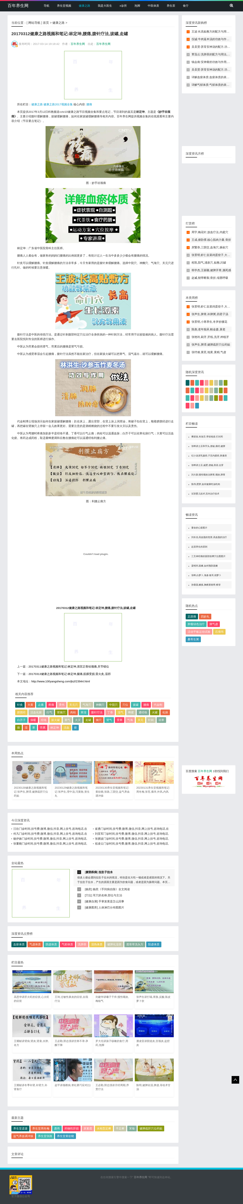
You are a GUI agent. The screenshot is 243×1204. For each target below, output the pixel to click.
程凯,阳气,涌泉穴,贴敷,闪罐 (209, 262)
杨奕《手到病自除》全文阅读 (111, 889)
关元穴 (73, 704)
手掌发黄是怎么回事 (111, 901)
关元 (140, 720)
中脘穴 (113, 704)
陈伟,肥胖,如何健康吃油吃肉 (205, 484)
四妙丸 (205, 616)
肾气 (109, 720)
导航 (46, 5)
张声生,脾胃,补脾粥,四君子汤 (210, 314)
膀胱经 (21, 712)
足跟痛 (192, 616)
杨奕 (88, 889)
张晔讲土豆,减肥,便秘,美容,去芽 (207, 465)
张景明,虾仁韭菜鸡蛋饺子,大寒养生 (214, 255)
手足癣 (120, 1128)
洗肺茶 (82, 944)
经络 (44, 720)
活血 (66, 727)
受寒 (119, 720)
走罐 (88, 720)
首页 (46, 22)
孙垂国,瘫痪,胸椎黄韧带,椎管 (206, 584)
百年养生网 (18, 5)
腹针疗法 (97, 712)
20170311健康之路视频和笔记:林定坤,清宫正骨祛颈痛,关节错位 (68, 666)
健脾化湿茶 (114, 944)
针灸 (20, 704)
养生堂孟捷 (20, 1128)
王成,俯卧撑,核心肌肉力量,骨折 (211, 239)
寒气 (67, 720)
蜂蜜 (131, 712)
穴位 (125, 704)
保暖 (33, 720)
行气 (49, 712)
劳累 (43, 727)
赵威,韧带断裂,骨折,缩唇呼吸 (210, 277)
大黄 (30, 704)
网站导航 (34, 22)
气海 (130, 720)
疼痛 (51, 704)
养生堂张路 (45, 1136)
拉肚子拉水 (106, 872)
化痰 (165, 712)
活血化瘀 (36, 712)
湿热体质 (97, 944)
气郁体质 (67, 944)
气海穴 (87, 704)
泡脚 (137, 5)
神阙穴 (100, 704)
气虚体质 (35, 944)
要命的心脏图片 (199, 527)
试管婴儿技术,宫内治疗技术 (205, 493)
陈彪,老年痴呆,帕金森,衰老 (208, 329)
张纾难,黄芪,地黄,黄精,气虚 (209, 352)
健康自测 (91, 901)
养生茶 (171, 5)
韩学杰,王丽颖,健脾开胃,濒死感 (211, 270)
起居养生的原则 (199, 546)
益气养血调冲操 (23, 1136)
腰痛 (89, 104)
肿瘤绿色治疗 (196, 624)
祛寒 (161, 720)
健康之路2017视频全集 (58, 104)
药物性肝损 (72, 1128)
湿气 (120, 712)
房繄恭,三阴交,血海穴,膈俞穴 (210, 247)
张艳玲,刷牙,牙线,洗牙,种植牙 (210, 337)
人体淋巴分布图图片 (111, 907)
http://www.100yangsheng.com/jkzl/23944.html (60, 681)
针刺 (151, 720)
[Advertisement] (93, 75)
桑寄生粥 (193, 639)
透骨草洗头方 (134, 944)
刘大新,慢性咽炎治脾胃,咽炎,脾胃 (208, 474)
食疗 (186, 5)
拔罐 (136, 704)
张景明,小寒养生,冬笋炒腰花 (209, 321)
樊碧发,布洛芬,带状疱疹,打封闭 (207, 436)
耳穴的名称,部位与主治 (107, 895)
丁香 (110, 712)
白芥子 (21, 720)
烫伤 (62, 704)
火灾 (78, 720)
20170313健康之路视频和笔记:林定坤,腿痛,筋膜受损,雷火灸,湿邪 (69, 674)
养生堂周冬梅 (40, 1128)
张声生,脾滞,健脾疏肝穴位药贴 (211, 344)
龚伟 (57, 1128)
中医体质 (153, 5)
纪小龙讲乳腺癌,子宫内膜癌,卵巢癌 (209, 455)
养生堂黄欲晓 (65, 1136)
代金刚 (158, 704)
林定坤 (54, 727)
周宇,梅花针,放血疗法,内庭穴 (210, 232)
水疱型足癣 (104, 1128)
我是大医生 (105, 5)
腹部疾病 (91, 872)
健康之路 (84, 5)
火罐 (155, 712)
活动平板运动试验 (199, 631)
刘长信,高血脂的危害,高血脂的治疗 (209, 537)
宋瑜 (132, 1128)
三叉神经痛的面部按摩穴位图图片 (208, 556)
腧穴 (99, 720)
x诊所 (123, 5)
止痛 (41, 704)
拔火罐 (55, 720)
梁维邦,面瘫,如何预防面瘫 (204, 565)
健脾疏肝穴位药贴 (151, 1128)
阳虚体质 (153, 944)
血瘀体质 (19, 944)
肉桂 (73, 712)
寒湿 (83, 712)
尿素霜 (88, 1128)
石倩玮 (219, 631)
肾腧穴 (61, 712)
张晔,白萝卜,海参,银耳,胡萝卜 (206, 575)
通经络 (143, 712)
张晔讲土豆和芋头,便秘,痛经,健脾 (208, 446)
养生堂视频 (64, 5)
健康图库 (91, 907)
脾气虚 (213, 624)
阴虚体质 (51, 944)
